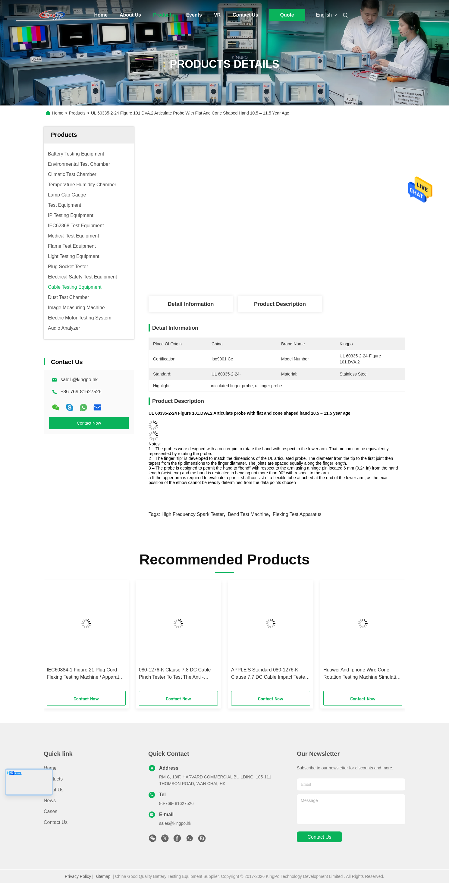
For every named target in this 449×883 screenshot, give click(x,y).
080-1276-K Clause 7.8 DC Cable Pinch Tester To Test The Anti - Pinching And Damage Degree (175, 674)
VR (217, 14)
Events (194, 14)
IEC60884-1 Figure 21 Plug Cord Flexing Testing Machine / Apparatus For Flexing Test (85, 674)
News (50, 800)
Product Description (280, 304)
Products (163, 14)
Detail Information (191, 304)
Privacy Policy (78, 876)
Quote (287, 14)
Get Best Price (311, 275)
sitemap (103, 876)
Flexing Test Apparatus (297, 514)
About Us (130, 14)
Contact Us (245, 14)
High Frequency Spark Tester (193, 514)
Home (101, 14)
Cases (50, 811)
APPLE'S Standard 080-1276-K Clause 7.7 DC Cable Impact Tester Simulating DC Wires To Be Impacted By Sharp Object (268, 674)
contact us (319, 837)
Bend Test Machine (248, 514)
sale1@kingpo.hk (79, 379)
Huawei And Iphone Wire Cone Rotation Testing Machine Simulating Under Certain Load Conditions (362, 674)
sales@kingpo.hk (175, 823)
